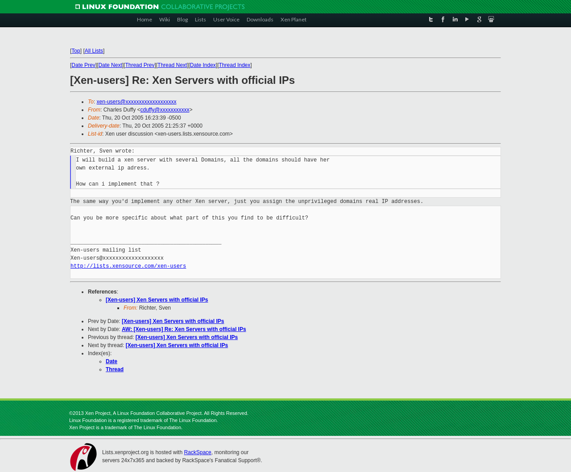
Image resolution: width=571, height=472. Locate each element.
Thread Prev (139, 65)
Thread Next (172, 65)
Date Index (203, 65)
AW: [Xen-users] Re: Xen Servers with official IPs (184, 329)
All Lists (94, 51)
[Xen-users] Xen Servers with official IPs (157, 300)
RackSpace (197, 452)
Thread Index (235, 65)
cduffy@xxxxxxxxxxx (164, 110)
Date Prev (83, 65)
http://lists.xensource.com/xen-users (128, 266)
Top (75, 51)
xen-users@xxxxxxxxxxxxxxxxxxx (137, 102)
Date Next (110, 65)
